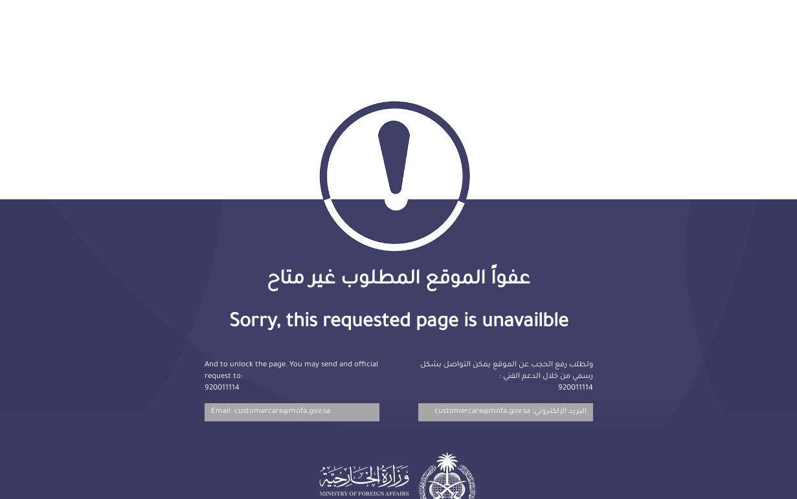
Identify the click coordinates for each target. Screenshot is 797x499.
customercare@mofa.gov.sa (482, 412)
